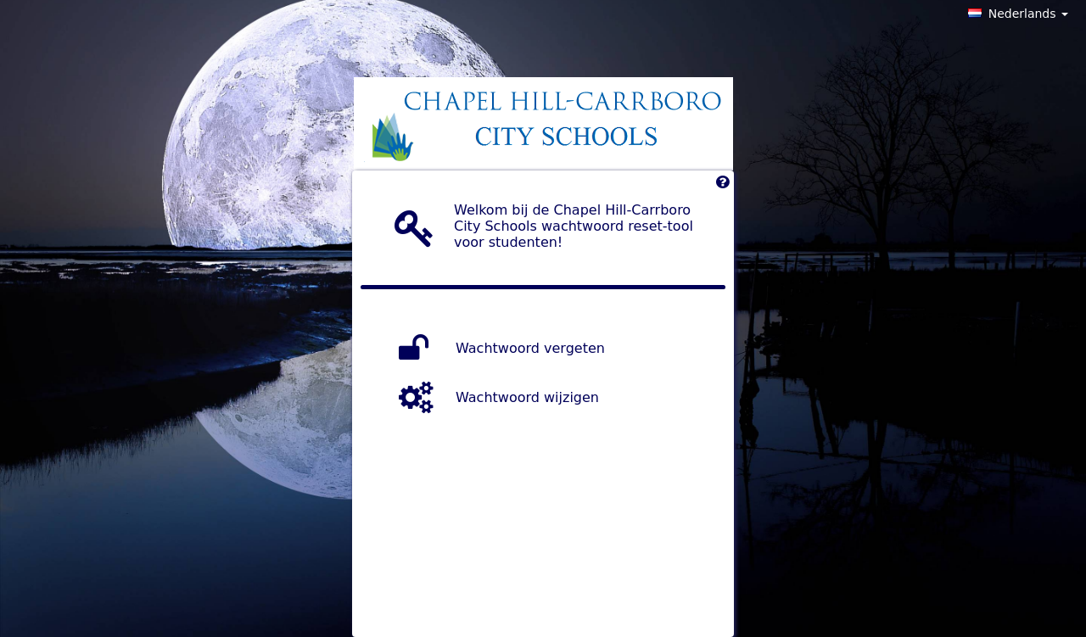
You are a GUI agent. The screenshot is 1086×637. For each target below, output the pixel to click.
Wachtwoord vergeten (530, 347)
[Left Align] (722, 186)
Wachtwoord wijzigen (527, 396)
